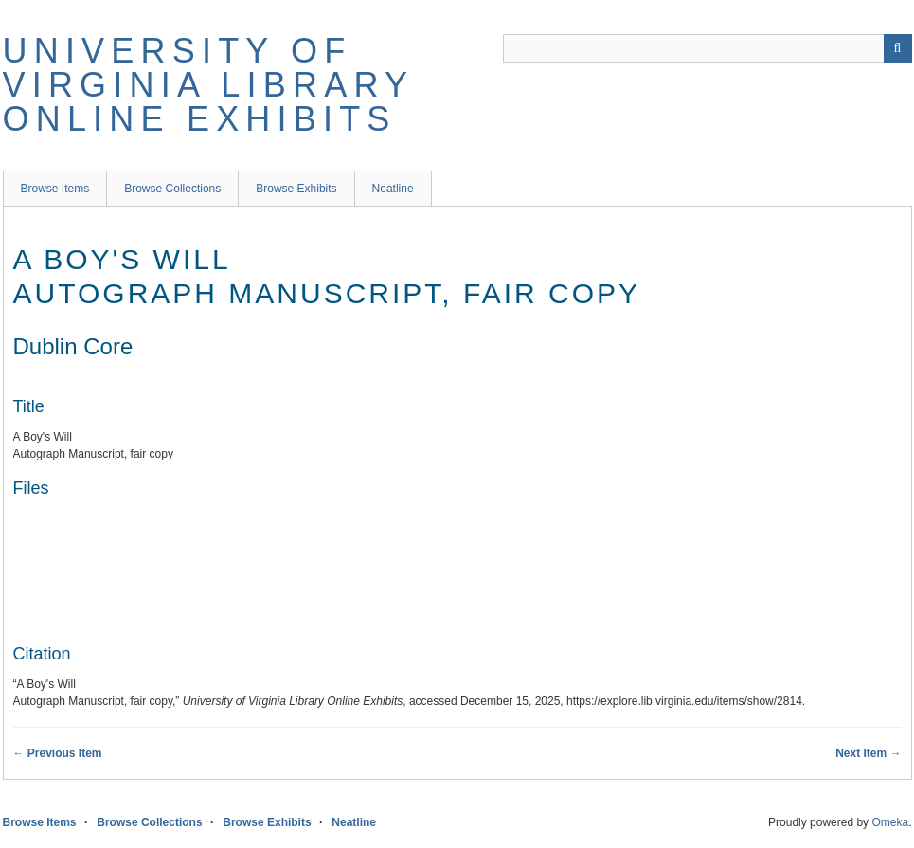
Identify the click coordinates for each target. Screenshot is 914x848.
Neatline (393, 188)
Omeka (889, 822)
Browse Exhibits (296, 188)
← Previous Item (57, 753)
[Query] (707, 48)
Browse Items (55, 188)
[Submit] (898, 48)
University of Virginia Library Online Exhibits (208, 84)
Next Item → (868, 753)
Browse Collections (172, 188)
